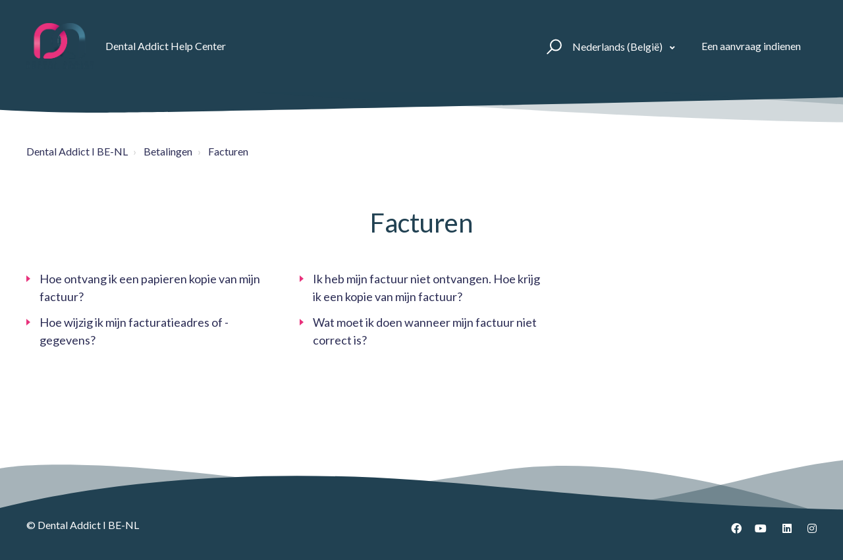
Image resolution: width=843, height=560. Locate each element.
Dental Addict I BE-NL (77, 151)
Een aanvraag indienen (751, 46)
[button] (552, 46)
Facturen (228, 151)
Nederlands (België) (618, 46)
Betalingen (168, 151)
